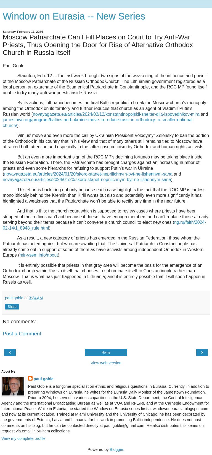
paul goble (44, 379)
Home (106, 352)
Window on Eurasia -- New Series (74, 16)
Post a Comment (22, 333)
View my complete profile (23, 438)
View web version (106, 363)
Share (12, 307)
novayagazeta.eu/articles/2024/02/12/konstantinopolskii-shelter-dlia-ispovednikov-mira (116, 114)
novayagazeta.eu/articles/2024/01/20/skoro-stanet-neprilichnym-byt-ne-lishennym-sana (88, 174)
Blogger (116, 449)
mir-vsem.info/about (39, 255)
